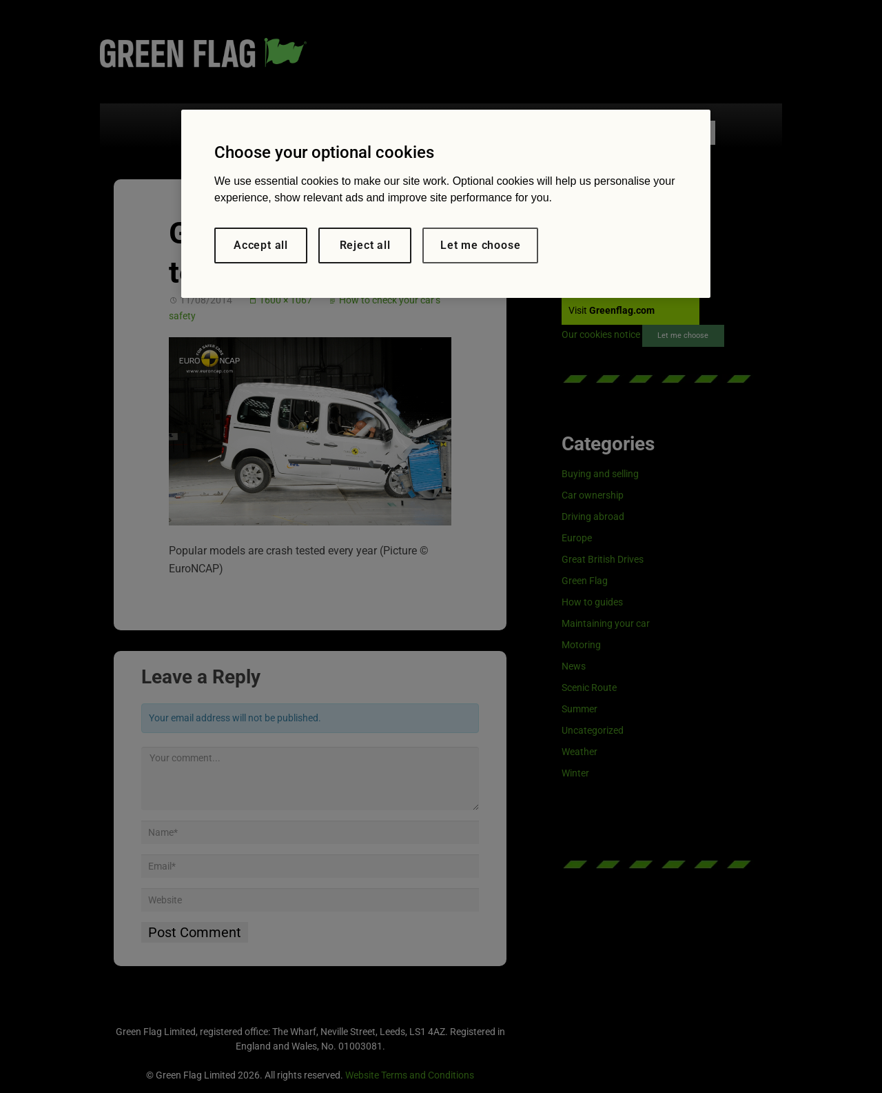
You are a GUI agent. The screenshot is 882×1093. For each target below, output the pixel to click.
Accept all (261, 245)
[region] (445, 204)
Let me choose (480, 245)
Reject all (365, 245)
